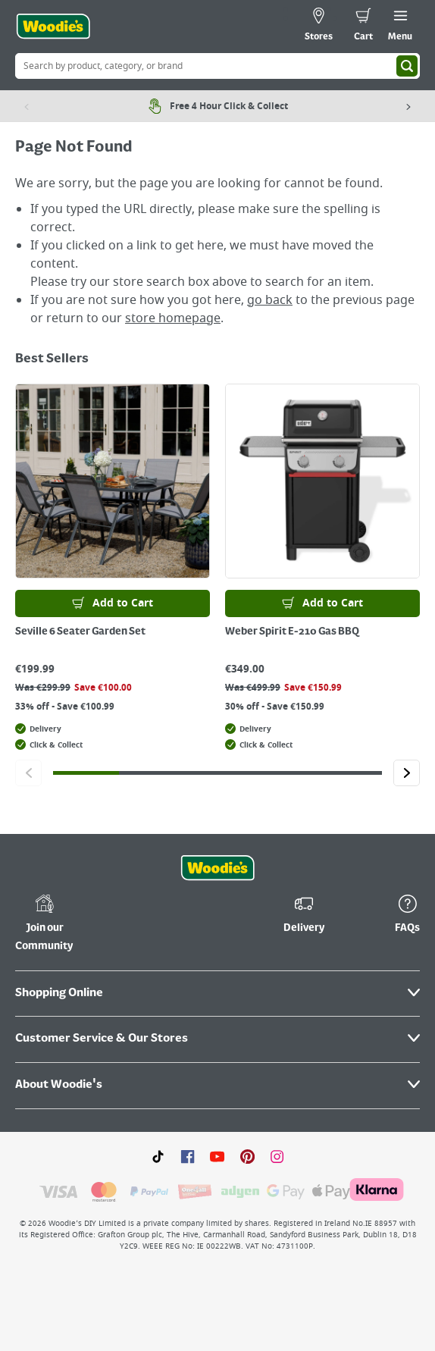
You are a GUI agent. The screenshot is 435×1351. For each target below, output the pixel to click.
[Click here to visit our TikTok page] (158, 1156)
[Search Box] (217, 66)
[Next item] (408, 106)
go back (270, 300)
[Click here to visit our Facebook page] (187, 1156)
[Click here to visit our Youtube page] (217, 1156)
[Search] (407, 66)
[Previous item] (26, 106)
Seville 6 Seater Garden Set (80, 631)
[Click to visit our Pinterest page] (247, 1156)
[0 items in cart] (363, 26)
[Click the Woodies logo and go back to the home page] (53, 26)
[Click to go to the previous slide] (28, 773)
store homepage (173, 318)
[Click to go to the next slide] (406, 773)
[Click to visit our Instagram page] (277, 1156)
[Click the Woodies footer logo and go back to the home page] (217, 868)
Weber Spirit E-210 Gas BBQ (292, 631)
